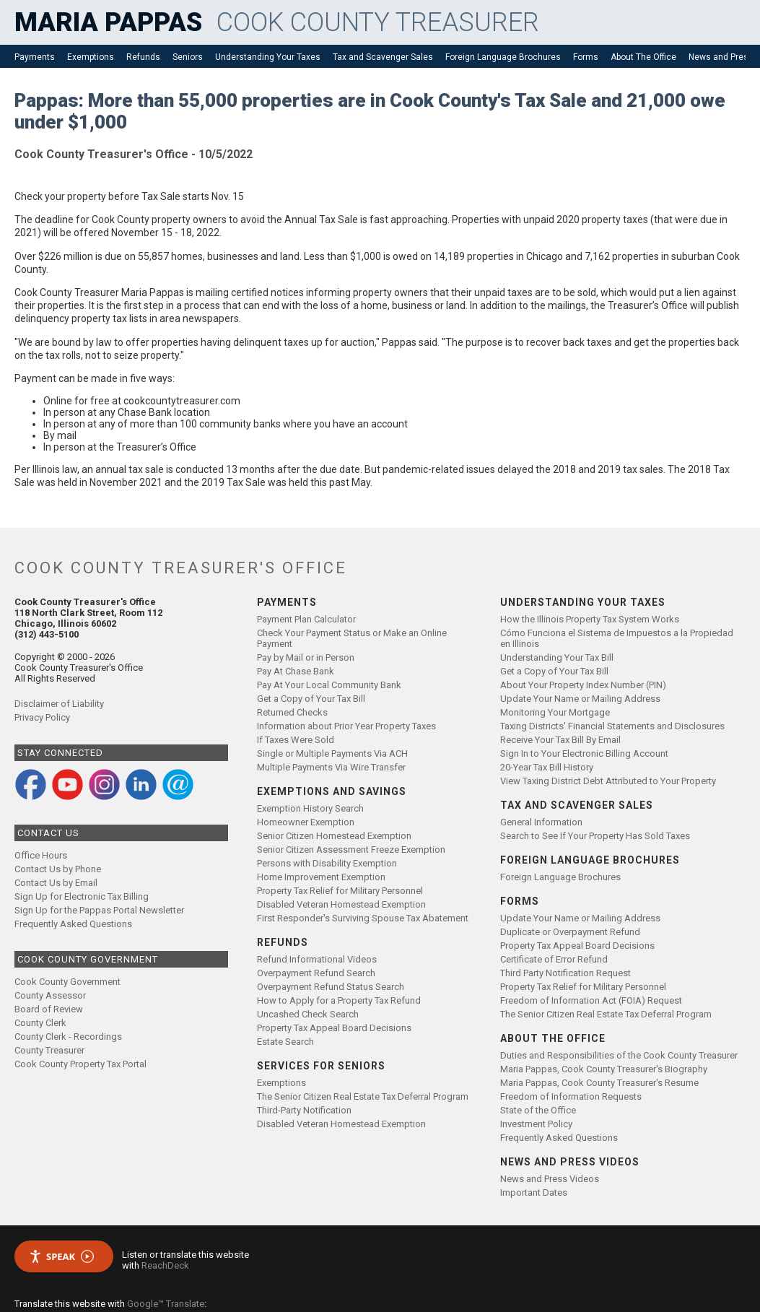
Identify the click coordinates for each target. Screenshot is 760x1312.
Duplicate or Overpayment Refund (570, 931)
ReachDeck (165, 1265)
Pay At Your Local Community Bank (329, 684)
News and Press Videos (549, 1178)
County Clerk (40, 1022)
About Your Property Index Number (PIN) (583, 684)
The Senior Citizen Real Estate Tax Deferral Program (362, 1096)
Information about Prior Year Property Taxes (346, 726)
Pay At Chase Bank (295, 671)
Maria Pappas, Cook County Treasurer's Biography (603, 1069)
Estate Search (285, 1041)
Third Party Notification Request (565, 973)
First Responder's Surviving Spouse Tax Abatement (362, 918)
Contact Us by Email (55, 882)
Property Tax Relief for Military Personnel (340, 890)
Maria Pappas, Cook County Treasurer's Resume (599, 1082)
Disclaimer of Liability (59, 703)
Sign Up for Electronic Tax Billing (81, 896)
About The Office (643, 57)
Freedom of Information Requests (571, 1096)
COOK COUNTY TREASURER (378, 22)
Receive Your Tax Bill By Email (560, 739)
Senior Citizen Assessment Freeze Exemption (351, 849)
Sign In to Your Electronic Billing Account (584, 753)
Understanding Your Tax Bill (556, 657)
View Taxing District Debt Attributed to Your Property (608, 781)
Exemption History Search (310, 808)
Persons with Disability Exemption (327, 863)
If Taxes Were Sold (295, 739)
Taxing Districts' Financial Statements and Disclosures (612, 726)
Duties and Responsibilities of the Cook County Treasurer (619, 1055)
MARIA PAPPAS (108, 22)
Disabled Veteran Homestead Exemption (341, 904)
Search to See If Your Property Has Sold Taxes (595, 835)
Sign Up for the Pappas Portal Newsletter (99, 910)
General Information (541, 822)
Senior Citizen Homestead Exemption (334, 835)
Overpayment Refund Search (316, 973)
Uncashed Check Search (308, 1014)
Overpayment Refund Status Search (330, 986)
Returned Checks (292, 712)
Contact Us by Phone (57, 869)
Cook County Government (67, 981)
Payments (34, 57)
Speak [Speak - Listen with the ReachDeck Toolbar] (61, 1257)
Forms (585, 57)
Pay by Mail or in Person (305, 657)
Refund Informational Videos (317, 959)
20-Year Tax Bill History (546, 767)
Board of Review (48, 1009)
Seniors (187, 57)
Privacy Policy (42, 717)
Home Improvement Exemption (321, 877)
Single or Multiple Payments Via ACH (332, 753)
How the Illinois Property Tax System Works (589, 619)
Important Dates (533, 1192)
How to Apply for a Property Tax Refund (339, 1000)
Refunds (143, 57)
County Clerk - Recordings (68, 1036)
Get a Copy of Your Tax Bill (311, 698)
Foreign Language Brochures (503, 57)
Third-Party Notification (304, 1110)
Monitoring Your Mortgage (555, 712)
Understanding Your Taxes (267, 57)
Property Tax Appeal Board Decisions (334, 1027)
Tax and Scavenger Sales (383, 57)
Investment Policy (536, 1123)
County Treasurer (49, 1050)
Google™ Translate (165, 1303)
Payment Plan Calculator (306, 619)
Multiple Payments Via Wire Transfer (331, 767)
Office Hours (40, 855)
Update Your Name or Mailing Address (580, 698)
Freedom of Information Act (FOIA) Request (591, 1000)
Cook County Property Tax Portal (80, 1064)
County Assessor (50, 995)
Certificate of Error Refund (554, 959)
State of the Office (538, 1110)
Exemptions (90, 57)
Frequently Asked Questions (73, 923)
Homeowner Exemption (305, 822)
